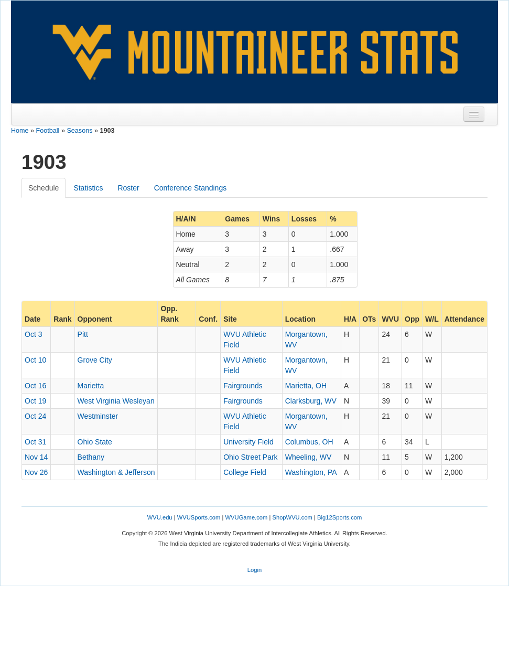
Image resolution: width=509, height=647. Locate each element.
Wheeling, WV (308, 457)
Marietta (91, 385)
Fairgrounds (243, 385)
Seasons (79, 130)
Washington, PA (311, 472)
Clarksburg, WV (311, 401)
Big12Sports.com (339, 517)
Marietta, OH (306, 385)
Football (48, 130)
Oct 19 (35, 401)
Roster (128, 188)
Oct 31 (35, 442)
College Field (244, 472)
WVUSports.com (199, 517)
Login (254, 570)
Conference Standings (190, 188)
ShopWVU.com (292, 517)
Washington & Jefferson (116, 472)
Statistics (88, 188)
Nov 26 (36, 472)
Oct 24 (35, 416)
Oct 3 (33, 334)
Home (20, 130)
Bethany (91, 457)
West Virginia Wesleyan (116, 401)
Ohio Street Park (250, 457)
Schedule (43, 188)
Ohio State (95, 442)
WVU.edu (159, 517)
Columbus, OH (309, 442)
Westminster (98, 416)
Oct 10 (35, 360)
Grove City (95, 360)
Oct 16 (35, 385)
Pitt (83, 334)
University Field (248, 442)
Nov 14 (36, 457)
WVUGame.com (246, 517)
